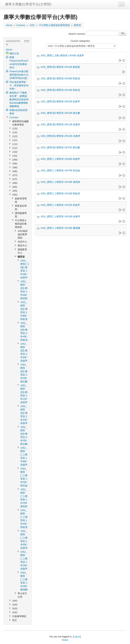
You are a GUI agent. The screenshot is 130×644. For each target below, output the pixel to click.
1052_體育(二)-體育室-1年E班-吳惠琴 (60, 205)
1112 (14, 144)
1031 (14, 612)
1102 (14, 152)
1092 (14, 159)
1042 (14, 604)
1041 (14, 600)
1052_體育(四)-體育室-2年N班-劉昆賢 (60, 67)
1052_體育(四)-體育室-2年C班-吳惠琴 (60, 124)
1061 (14, 187)
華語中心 (22, 245)
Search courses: (77, 33)
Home (9, 25)
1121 (14, 140)
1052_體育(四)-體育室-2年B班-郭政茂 (60, 78)
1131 (14, 132)
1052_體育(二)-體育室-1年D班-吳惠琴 (60, 216)
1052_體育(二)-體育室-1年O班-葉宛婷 (60, 182)
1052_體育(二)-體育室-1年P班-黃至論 (60, 170)
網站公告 (14, 53)
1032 (14, 608)
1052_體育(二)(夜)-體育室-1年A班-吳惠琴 (62, 55)
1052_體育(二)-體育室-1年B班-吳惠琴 (60, 159)
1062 (14, 183)
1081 (14, 171)
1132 (14, 128)
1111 (14, 148)
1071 (14, 179)
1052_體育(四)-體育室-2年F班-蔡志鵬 (60, 147)
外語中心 (22, 241)
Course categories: (81, 41)
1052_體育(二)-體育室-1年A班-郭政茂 (60, 193)
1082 (14, 167)
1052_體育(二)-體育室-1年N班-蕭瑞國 (60, 228)
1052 (32, 25)
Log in (77, 636)
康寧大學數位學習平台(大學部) (28, 4)
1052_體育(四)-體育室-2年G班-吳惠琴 (60, 136)
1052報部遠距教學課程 (23, 234)
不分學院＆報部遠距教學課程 (54, 25)
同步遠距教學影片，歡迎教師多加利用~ (18, 85)
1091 (14, 163)
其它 (14, 620)
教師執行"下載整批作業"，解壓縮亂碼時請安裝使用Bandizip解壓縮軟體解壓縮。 (18, 99)
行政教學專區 (19, 616)
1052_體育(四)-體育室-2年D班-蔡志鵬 (60, 113)
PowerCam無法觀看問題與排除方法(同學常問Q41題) (18, 74)
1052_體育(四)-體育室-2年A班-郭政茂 (60, 90)
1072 (14, 175)
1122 (14, 136)
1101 (14, 155)
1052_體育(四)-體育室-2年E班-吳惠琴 (60, 101)
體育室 (77, 25)
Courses (20, 25)
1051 (14, 190)
